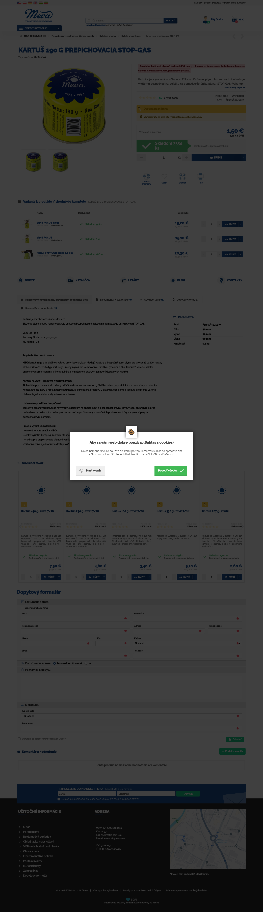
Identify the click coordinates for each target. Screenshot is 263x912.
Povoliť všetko (171, 470)
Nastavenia (90, 470)
